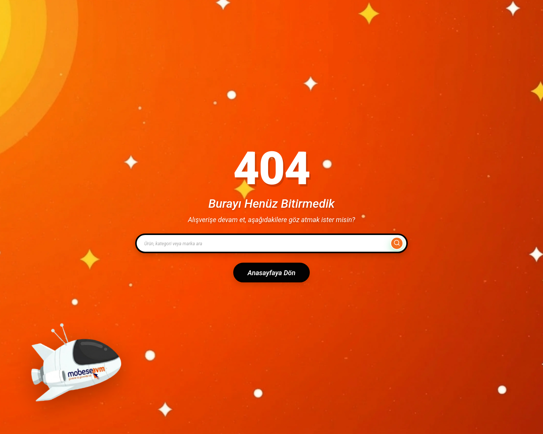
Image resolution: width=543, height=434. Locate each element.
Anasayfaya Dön (271, 273)
